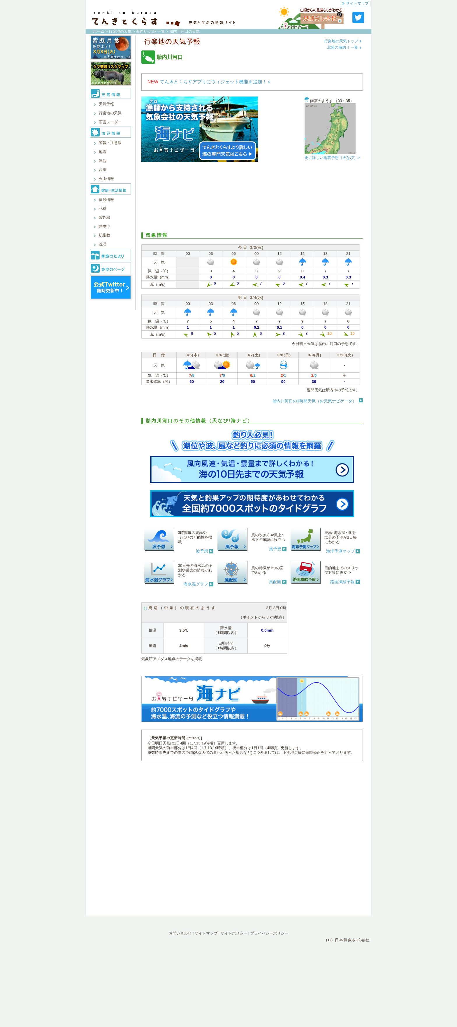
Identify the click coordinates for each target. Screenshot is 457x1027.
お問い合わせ (180, 933)
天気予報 (106, 104)
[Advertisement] (252, 197)
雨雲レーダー (110, 122)
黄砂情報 (106, 199)
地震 (102, 152)
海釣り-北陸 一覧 (150, 31)
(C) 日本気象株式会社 (348, 940)
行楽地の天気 (120, 31)
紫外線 (104, 217)
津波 (102, 161)
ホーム (98, 31)
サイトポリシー (234, 933)
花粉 (102, 208)
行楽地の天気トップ (343, 41)
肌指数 (104, 235)
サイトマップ (355, 3)
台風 (102, 169)
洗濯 (102, 244)
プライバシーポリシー (269, 933)
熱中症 (104, 226)
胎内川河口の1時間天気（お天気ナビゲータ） (314, 401)
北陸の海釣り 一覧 (344, 47)
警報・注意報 (110, 143)
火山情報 (106, 178)
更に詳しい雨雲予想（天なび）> (332, 157)
